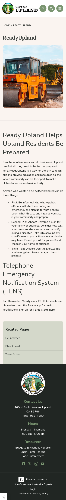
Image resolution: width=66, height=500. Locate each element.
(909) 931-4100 (33, 416)
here (52, 310)
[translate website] (51, 8)
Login (33, 489)
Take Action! (27, 249)
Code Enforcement (33, 456)
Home (6, 25)
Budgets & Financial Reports (33, 448)
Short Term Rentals (33, 452)
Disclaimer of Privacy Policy (33, 493)
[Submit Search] (42, 8)
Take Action (12, 354)
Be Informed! (26, 202)
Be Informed (12, 338)
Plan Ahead (12, 346)
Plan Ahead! (29, 222)
